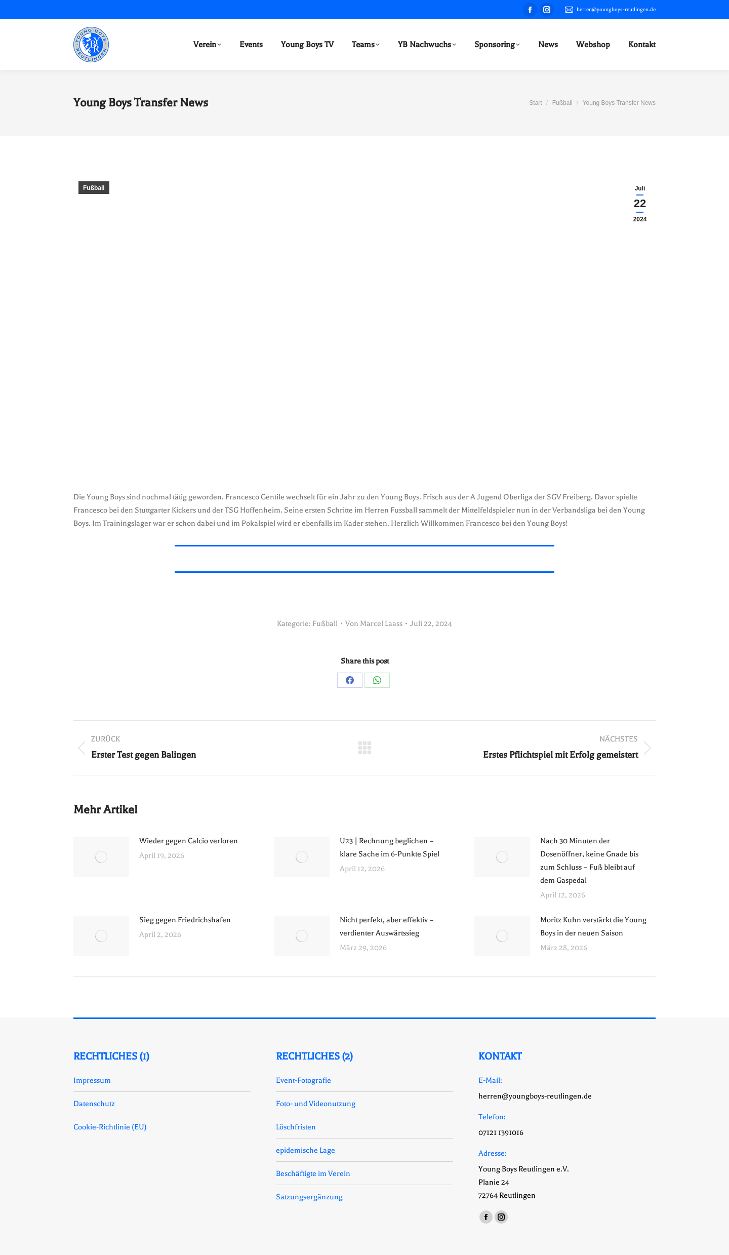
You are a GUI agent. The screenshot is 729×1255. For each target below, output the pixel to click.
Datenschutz (94, 1103)
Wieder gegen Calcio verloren (188, 840)
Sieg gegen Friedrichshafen (185, 919)
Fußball (94, 187)
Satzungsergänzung (309, 1196)
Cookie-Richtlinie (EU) (110, 1126)
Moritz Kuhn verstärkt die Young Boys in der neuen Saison (593, 926)
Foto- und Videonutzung (315, 1103)
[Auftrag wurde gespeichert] (101, 857)
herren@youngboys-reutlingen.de (610, 9)
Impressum (92, 1080)
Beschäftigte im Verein (313, 1173)
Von (373, 623)
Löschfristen (296, 1126)
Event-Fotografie (303, 1080)
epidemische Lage (305, 1150)
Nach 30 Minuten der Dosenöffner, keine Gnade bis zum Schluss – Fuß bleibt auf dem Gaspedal (589, 860)
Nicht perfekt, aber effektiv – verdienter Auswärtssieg (387, 926)
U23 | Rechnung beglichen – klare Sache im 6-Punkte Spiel (389, 847)
